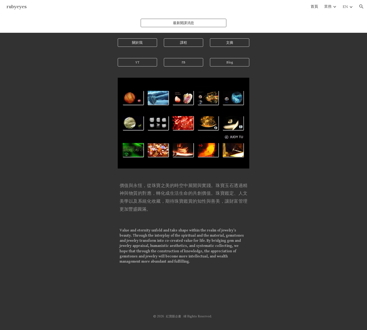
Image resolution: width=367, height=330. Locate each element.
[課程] (183, 42)
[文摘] (229, 42)
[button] (361, 6)
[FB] (183, 62)
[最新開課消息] (183, 23)
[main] (183, 197)
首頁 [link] (314, 6)
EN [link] (345, 6)
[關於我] (137, 42)
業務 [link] (328, 6)
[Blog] (229, 62)
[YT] (137, 62)
